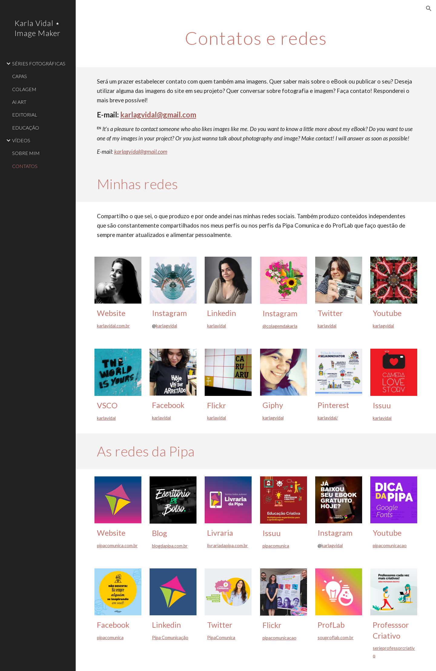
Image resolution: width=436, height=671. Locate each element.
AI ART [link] (19, 102)
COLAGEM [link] (24, 89)
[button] (428, 8)
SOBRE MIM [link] (26, 153)
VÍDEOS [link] (21, 140)
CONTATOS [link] (25, 166)
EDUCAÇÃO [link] (25, 127)
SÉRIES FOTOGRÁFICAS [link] (38, 63)
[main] (256, 37)
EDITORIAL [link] (24, 114)
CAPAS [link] (19, 76)
